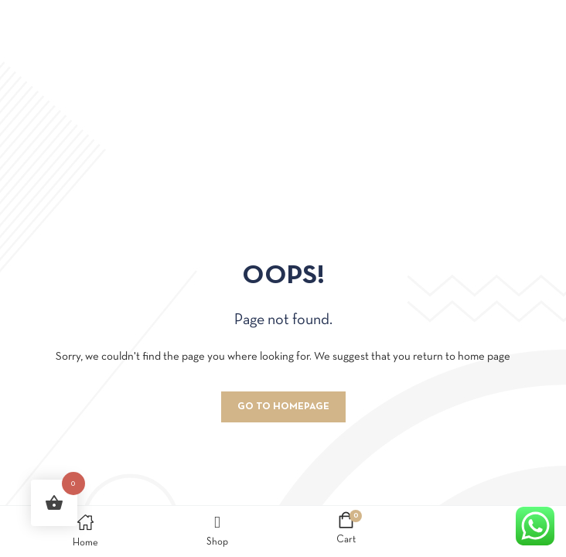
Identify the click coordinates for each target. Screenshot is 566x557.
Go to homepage (283, 407)
